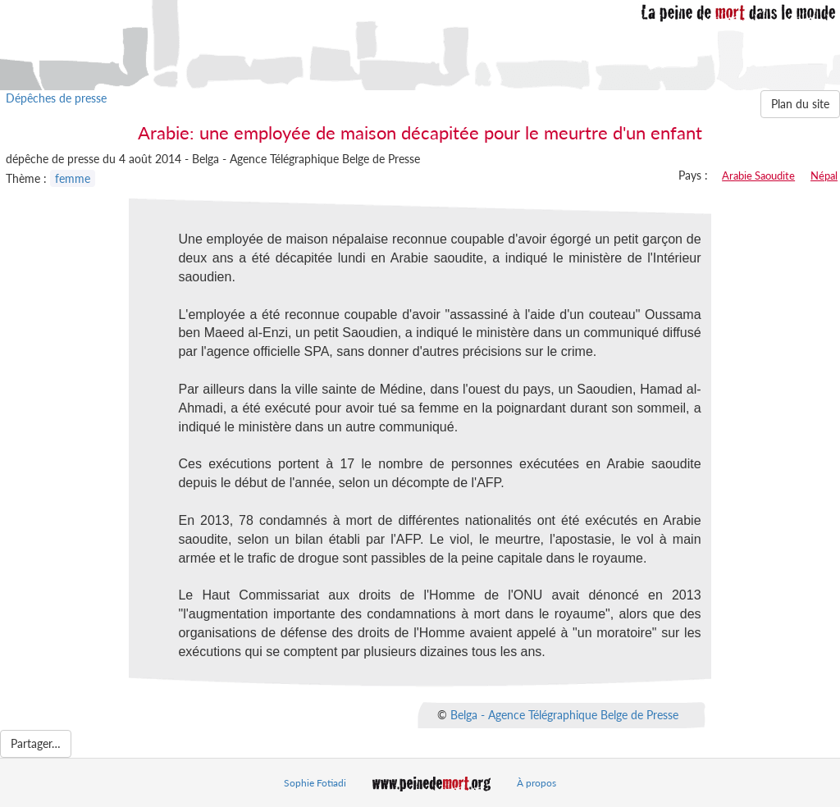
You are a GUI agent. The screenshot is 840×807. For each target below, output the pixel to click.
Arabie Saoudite (758, 175)
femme (72, 178)
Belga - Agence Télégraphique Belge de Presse (564, 714)
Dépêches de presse (56, 98)
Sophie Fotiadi (315, 783)
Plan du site (800, 104)
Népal (824, 175)
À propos (536, 783)
